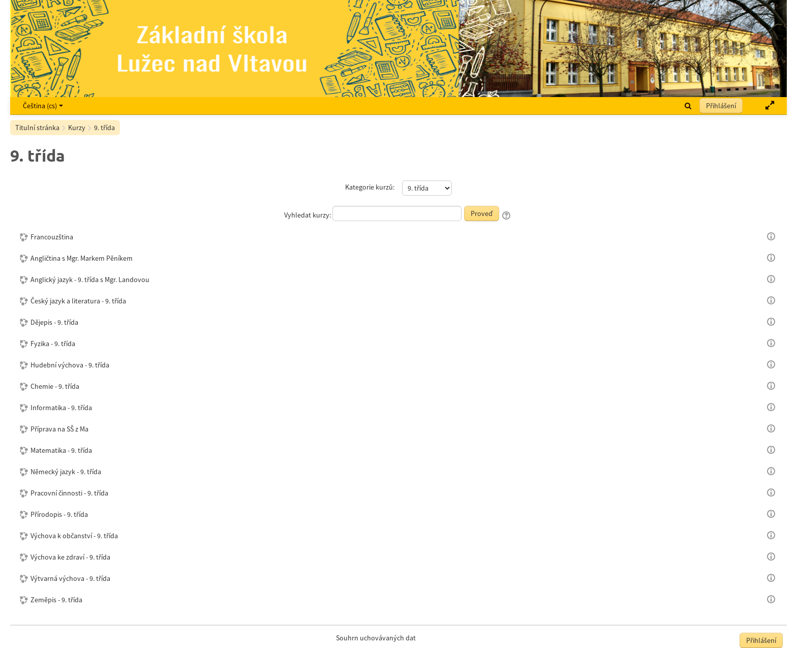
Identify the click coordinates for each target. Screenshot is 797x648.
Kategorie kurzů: (369, 187)
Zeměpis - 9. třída (56, 599)
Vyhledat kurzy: (308, 215)
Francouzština (51, 236)
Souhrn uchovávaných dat (376, 637)
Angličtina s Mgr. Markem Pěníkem (81, 258)
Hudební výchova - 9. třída (69, 364)
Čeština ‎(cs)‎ (43, 105)
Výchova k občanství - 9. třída (74, 535)
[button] (688, 106)
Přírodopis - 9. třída (59, 514)
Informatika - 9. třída (61, 407)
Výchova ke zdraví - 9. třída (70, 557)
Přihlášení (721, 105)
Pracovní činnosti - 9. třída (69, 493)
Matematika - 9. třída (61, 450)
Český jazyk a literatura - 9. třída (78, 300)
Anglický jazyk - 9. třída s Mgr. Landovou (89, 279)
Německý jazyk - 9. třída (65, 471)
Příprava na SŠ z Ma (59, 429)
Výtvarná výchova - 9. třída (70, 578)
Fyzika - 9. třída (52, 343)
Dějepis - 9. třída (54, 322)
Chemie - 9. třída (54, 386)
